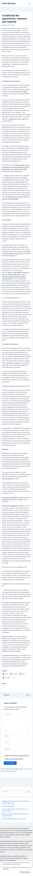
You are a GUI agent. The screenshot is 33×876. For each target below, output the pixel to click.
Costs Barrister (9, 3)
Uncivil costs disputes (8, 806)
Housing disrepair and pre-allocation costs (14, 819)
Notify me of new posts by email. (14, 759)
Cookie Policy (6, 869)
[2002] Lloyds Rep (7, 274)
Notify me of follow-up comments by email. (17, 755)
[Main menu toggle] (29, 3)
